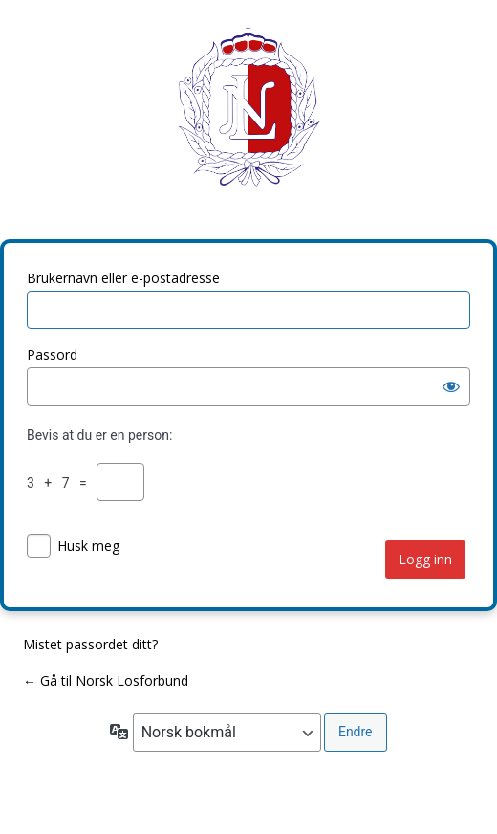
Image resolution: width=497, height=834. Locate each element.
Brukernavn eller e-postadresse (123, 278)
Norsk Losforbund (249, 120)
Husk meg (88, 546)
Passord (52, 354)
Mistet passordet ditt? (90, 644)
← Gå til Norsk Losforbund (105, 680)
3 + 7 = (60, 483)
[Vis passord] (451, 386)
